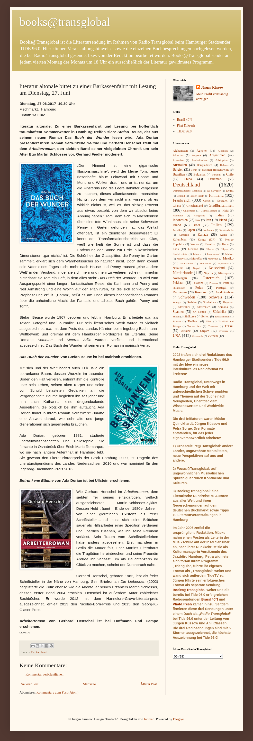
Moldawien (186, 263)
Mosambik (205, 263)
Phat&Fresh (182, 604)
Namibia (178, 268)
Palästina (197, 283)
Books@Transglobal (189, 590)
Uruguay (223, 330)
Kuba (225, 244)
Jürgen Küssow (212, 87)
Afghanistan (180, 150)
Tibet (208, 321)
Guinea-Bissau (209, 210)
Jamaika (177, 230)
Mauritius (213, 258)
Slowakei (184, 307)
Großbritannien (221, 205)
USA (177, 335)
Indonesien (180, 220)
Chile (230, 174)
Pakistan (178, 283)
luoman (149, 719)
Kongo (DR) (207, 239)
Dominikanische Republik (187, 190)
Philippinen (179, 287)
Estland (181, 195)
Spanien (178, 312)
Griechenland (194, 205)
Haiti (226, 210)
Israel (196, 225)
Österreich (211, 278)
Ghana (177, 205)
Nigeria (208, 273)
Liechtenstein (180, 253)
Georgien (222, 200)
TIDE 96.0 (184, 131)
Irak (197, 220)
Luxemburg (213, 253)
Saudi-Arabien (225, 292)
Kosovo (194, 244)
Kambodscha (226, 230)
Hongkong (199, 215)
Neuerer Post (29, 684)
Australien (180, 165)
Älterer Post (149, 684)
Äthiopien (221, 160)
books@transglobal (64, 21)
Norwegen (180, 278)
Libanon (193, 249)
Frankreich (181, 200)
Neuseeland (217, 268)
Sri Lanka (199, 312)
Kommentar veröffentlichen (44, 674)
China (188, 179)
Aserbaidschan (199, 160)
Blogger (178, 719)
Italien (216, 224)
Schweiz (216, 297)
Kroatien (210, 244)
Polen (199, 287)
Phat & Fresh (186, 125)
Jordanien (208, 230)
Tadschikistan (222, 316)
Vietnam (213, 336)
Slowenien (203, 307)
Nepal (196, 268)
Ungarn (204, 331)
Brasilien (179, 174)
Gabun (206, 200)
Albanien (223, 150)
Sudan (176, 316)
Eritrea (230, 190)
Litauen (197, 253)
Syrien (205, 316)
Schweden (186, 297)
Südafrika (219, 312)
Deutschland (38, 652)
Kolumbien (180, 239)
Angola (196, 155)
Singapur (228, 302)
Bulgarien (199, 174)
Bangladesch (204, 165)
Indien (220, 215)
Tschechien (194, 326)
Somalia (223, 307)
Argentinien (217, 155)
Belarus (224, 165)
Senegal (177, 302)
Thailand (193, 321)
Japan (191, 230)
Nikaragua (224, 273)
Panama (213, 282)
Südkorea (190, 316)
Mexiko (228, 258)
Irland (223, 220)
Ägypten (202, 150)
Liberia (210, 249)
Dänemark (215, 179)
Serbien (192, 302)
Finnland (216, 195)
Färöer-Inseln (197, 195)
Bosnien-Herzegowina (215, 169)
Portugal (221, 287)
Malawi (229, 253)
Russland (201, 292)
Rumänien (180, 292)
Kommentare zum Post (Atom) (57, 692)
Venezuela (197, 335)
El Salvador (214, 190)
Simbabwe (209, 302)
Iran (208, 220)
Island (177, 225)
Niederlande (183, 272)
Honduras (178, 215)
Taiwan (177, 321)
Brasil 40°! (184, 119)
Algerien (178, 155)
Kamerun (184, 234)
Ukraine (186, 331)
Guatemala (189, 210)
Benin (194, 169)
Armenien (178, 160)
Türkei (229, 326)
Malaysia (182, 258)
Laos (176, 249)
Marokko (196, 258)
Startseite (89, 684)
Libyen (224, 249)
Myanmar (223, 263)
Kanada (203, 234)
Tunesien (213, 326)
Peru (226, 283)
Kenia (223, 234)
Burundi (216, 174)
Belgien (178, 169)
